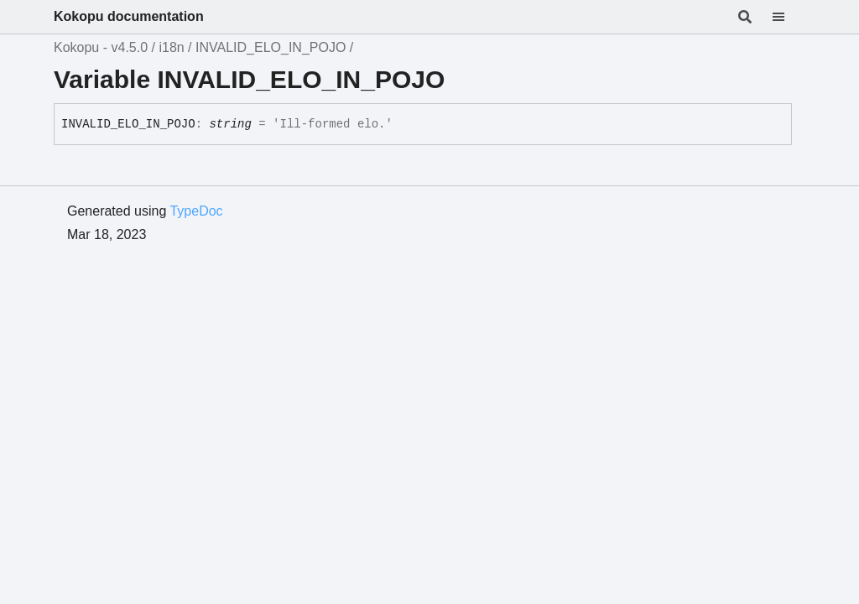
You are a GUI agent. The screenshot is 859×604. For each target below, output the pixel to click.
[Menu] (788, 17)
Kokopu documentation (129, 16)
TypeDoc (195, 211)
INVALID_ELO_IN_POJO (270, 47)
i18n (171, 47)
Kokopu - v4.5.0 (101, 47)
